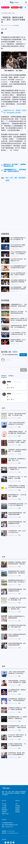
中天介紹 (4, 804)
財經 (19, 445)
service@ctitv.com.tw (12, 833)
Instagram (8, 842)
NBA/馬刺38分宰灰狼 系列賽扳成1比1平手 (18, 259)
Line (11, 842)
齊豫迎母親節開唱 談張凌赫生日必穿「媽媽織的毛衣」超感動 (17, 681)
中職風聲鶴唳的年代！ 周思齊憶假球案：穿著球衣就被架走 (19, 305)
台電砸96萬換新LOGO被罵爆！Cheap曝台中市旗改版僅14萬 (17, 486)
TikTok (13, 842)
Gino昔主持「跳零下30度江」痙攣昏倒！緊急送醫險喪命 (17, 735)
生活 (19, 418)
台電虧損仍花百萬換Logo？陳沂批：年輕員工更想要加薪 (17, 708)
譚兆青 (17, 25)
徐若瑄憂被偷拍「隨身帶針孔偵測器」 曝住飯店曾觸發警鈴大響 (17, 699)
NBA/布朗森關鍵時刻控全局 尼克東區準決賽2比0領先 (19, 266)
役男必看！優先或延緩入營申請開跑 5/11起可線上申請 (17, 414)
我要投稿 (17, 811)
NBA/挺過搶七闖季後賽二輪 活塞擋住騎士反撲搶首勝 (19, 281)
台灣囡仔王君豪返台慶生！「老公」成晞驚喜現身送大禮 (17, 744)
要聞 (19, 463)
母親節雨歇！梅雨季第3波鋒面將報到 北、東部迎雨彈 (17, 450)
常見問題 (17, 806)
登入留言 (23, 354)
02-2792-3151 (11, 831)
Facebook (5, 842)
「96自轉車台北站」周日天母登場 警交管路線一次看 (17, 599)
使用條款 (4, 808)
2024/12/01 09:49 (8, 25)
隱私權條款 (4, 809)
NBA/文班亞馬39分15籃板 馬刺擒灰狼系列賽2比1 (19, 245)
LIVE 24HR (6, 7)
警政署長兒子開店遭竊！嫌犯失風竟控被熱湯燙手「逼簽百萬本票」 (17, 563)
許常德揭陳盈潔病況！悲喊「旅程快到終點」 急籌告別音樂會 (17, 726)
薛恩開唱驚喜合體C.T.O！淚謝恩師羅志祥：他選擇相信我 (17, 717)
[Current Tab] (4, 376)
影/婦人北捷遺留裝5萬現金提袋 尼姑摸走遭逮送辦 (17, 635)
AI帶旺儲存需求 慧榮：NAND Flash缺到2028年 (17, 531)
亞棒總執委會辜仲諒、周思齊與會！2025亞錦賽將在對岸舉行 (19, 326)
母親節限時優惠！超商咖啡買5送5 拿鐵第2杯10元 (17, 468)
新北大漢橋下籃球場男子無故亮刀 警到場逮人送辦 (17, 608)
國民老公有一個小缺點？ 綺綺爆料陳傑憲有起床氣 (19, 312)
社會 (19, 517)
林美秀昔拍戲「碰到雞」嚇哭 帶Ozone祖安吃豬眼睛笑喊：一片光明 (17, 753)
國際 (19, 508)
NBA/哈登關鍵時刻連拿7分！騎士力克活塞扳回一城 (19, 238)
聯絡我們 (17, 808)
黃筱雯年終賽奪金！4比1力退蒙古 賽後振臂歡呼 (18, 340)
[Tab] (11, 376)
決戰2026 (22, 7)
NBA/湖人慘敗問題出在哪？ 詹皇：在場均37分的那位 (19, 273)
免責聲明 (4, 811)
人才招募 (4, 806)
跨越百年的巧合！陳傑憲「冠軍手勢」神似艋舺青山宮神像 (19, 319)
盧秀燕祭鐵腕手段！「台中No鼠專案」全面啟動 (17, 495)
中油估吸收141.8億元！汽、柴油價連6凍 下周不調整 (17, 477)
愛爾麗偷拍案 (15, 7)
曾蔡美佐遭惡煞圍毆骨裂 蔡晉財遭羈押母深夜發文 (17, 522)
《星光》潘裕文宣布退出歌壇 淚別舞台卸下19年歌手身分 (17, 423)
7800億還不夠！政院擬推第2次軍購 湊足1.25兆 (17, 459)
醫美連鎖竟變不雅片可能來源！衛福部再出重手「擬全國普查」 (17, 572)
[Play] (2, 33)
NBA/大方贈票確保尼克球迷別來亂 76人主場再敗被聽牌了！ (18, 253)
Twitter (3, 842)
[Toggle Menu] (25, 7)
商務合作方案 (5, 813)
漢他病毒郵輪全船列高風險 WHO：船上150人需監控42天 (17, 504)
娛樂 (19, 427)
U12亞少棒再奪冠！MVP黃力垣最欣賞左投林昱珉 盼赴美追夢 (19, 333)
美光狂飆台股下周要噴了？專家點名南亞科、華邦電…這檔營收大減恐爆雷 (17, 441)
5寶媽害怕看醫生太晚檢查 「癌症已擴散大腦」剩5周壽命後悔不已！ (17, 432)
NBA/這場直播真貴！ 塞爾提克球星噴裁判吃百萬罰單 (18, 288)
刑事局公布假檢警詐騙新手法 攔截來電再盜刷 (17, 617)
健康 (19, 436)
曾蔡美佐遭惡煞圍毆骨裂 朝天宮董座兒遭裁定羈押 (17, 513)
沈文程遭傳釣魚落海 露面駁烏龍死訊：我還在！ (17, 690)
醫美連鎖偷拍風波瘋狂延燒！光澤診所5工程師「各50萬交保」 (17, 581)
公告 (16, 804)
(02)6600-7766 (9, 826)
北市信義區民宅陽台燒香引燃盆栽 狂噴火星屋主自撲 (17, 626)
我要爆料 (17, 809)
